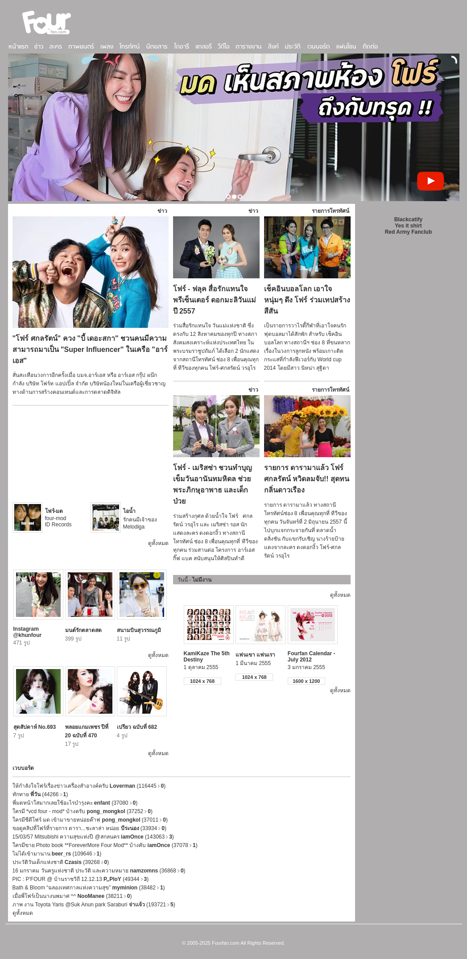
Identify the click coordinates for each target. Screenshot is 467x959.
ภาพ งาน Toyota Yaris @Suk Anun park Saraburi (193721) (93, 904)
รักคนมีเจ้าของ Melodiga (140, 519)
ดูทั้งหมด (158, 543)
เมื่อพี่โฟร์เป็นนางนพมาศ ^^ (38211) (72, 896)
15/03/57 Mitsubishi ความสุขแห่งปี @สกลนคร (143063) (93, 837)
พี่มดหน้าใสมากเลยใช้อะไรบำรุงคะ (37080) (75, 803)
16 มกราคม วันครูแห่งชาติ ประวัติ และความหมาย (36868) (99, 871)
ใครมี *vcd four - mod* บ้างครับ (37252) (82, 811)
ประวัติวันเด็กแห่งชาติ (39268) (60, 862)
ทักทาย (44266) (40, 794)
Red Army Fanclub (408, 232)
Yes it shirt (408, 226)
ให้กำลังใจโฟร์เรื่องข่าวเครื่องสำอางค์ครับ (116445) (89, 786)
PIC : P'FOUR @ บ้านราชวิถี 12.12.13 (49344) (80, 879)
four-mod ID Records (58, 518)
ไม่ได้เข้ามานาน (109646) (57, 854)
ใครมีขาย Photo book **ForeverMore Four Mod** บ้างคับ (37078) (105, 845)
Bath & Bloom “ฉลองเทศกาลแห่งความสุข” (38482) (88, 888)
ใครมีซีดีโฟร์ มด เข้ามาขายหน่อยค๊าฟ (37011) (90, 820)
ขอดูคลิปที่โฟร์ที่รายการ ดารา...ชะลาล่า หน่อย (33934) (89, 828)
